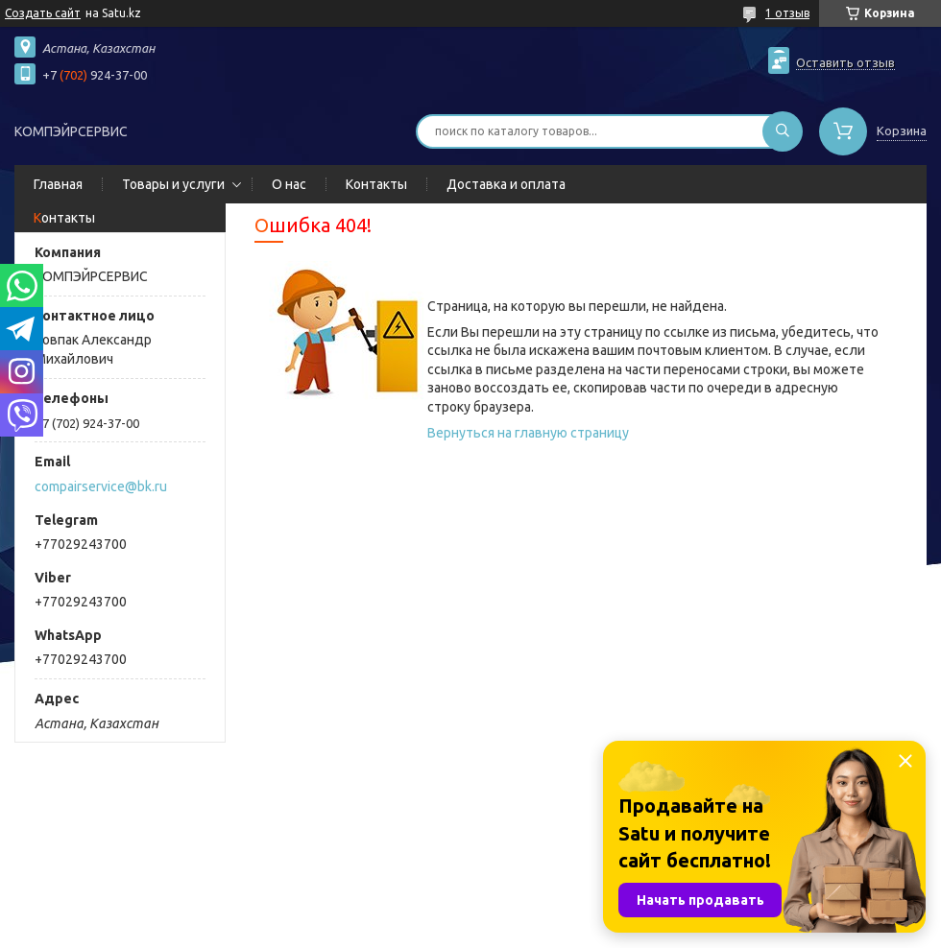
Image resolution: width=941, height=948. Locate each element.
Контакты (376, 184)
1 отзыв (787, 13)
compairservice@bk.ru (101, 486)
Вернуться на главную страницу (528, 432)
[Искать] (782, 131)
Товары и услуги (173, 184)
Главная (58, 184)
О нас (289, 184)
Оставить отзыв (845, 62)
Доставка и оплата (506, 184)
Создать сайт (43, 13)
